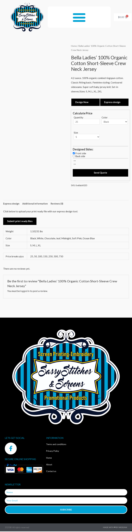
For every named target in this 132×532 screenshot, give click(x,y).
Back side (80, 156)
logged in (25, 291)
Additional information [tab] (35, 203)
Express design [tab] (11, 203)
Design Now (82, 102)
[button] (79, 17)
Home (74, 46)
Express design (112, 102)
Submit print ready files (20, 221)
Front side (80, 153)
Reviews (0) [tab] (57, 203)
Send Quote (100, 173)
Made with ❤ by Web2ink (115, 528)
